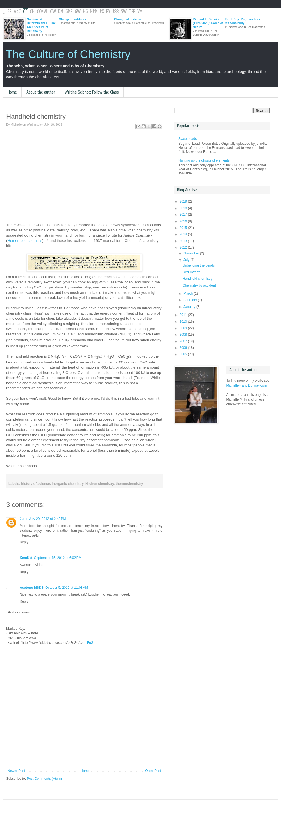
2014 (184, 234)
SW (124, 11)
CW (53, 11)
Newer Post (16, 771)
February (190, 300)
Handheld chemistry (197, 279)
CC (25, 11)
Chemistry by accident (199, 285)
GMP (68, 11)
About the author (40, 92)
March (188, 294)
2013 (184, 241)
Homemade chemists (24, 240)
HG (85, 11)
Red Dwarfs (191, 272)
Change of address (72, 19)
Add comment (19, 612)
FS (10, 11)
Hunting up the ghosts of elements (204, 160)
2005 (184, 354)
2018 (184, 208)
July (187, 260)
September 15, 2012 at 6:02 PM (57, 558)
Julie (23, 519)
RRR (116, 11)
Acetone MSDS (32, 588)
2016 (184, 221)
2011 (184, 315)
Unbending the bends (199, 265)
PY (108, 11)
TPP (132, 11)
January (189, 307)
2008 (184, 335)
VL (46, 11)
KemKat (26, 558)
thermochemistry (129, 484)
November (191, 253)
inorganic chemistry (67, 484)
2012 (184, 247)
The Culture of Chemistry (68, 54)
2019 (184, 201)
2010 (184, 322)
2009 (184, 328)
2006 (184, 348)
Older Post (153, 771)
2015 (184, 228)
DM (60, 11)
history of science (35, 484)
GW (78, 11)
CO (39, 11)
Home (12, 92)
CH (32, 11)
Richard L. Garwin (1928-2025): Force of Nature (208, 23)
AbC (17, 11)
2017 (184, 215)
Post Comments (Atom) (44, 779)
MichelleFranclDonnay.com (246, 385)
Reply (24, 542)
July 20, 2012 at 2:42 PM (47, 519)
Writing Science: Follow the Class (92, 92)
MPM (94, 11)
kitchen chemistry (99, 484)
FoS (90, 643)
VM (139, 11)
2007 (184, 341)
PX (102, 11)
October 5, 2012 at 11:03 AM (66, 588)
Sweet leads (187, 139)
